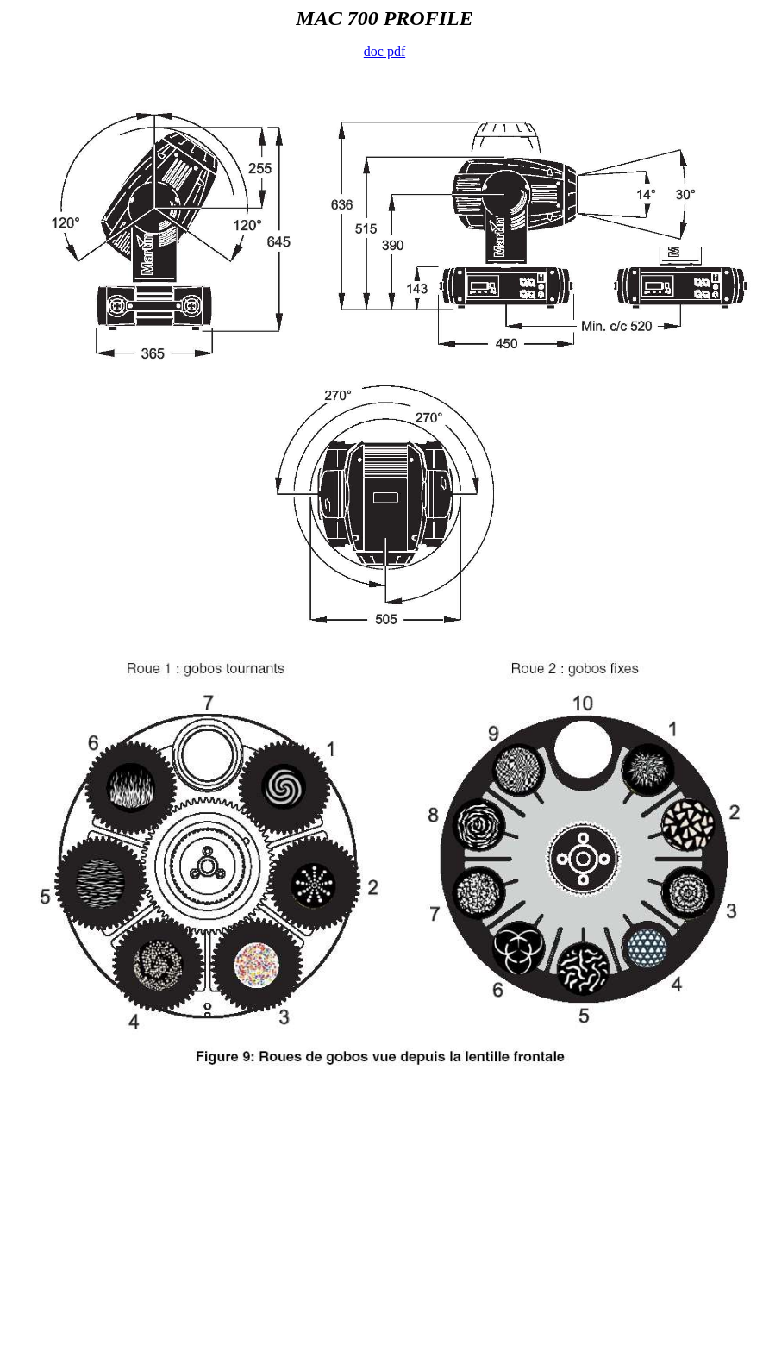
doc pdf (384, 51)
